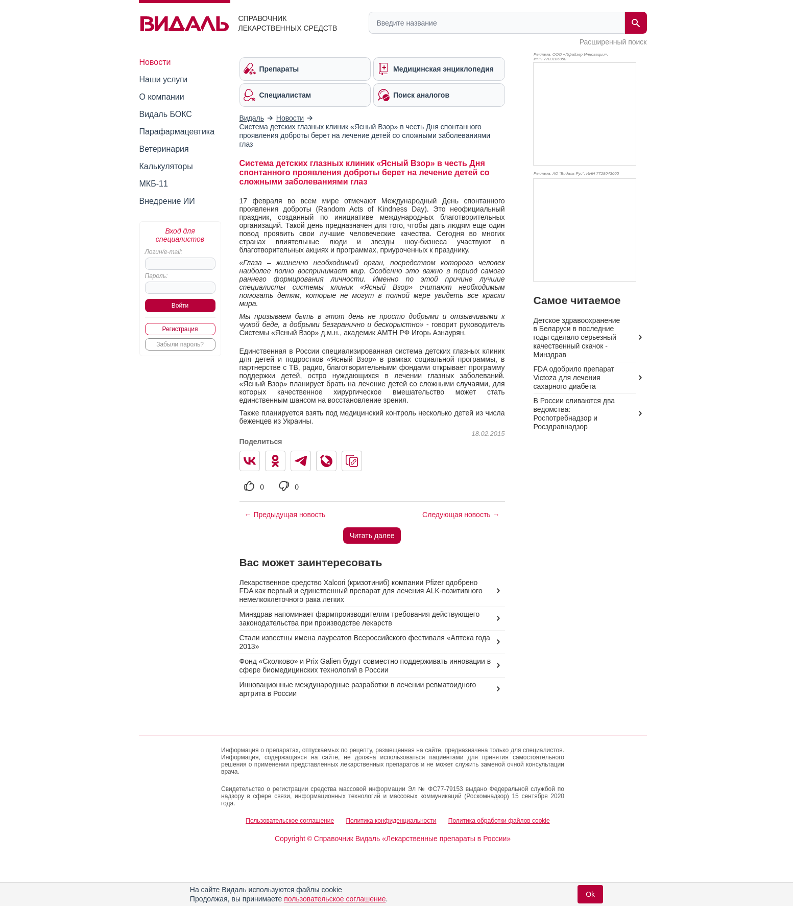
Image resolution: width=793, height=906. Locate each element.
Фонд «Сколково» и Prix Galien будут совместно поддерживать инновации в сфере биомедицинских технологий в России (365, 665)
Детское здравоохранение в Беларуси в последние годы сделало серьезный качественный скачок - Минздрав (577, 337)
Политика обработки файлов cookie (499, 820)
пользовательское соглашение (335, 899)
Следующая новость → (460, 514)
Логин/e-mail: (163, 251)
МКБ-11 (153, 183)
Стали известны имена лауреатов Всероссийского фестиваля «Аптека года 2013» (364, 642)
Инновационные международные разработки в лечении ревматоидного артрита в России (357, 689)
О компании (161, 96)
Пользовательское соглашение (290, 820)
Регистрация (180, 329)
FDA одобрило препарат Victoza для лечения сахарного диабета (574, 377)
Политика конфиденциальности (391, 820)
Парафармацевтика (177, 131)
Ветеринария (164, 149)
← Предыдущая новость (285, 514)
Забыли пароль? (180, 344)
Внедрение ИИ (167, 201)
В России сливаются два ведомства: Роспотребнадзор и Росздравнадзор (574, 414)
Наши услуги (163, 79)
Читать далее (371, 535)
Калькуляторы (166, 166)
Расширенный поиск (613, 42)
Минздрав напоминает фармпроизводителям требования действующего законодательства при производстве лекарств (359, 618)
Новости (155, 62)
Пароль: (156, 276)
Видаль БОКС (165, 114)
